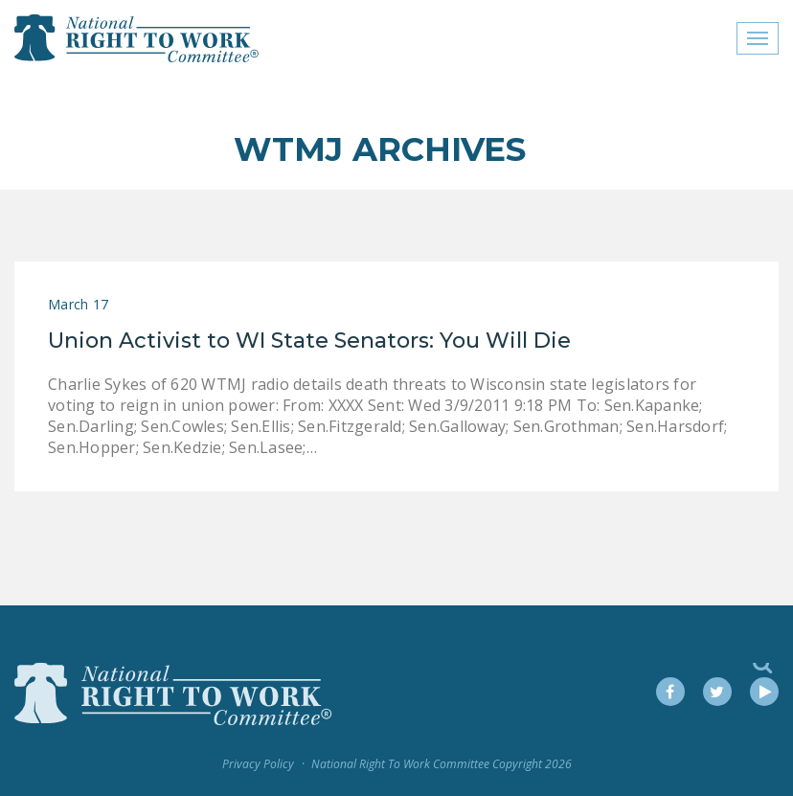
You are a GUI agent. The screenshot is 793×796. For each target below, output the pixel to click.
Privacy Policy (258, 764)
